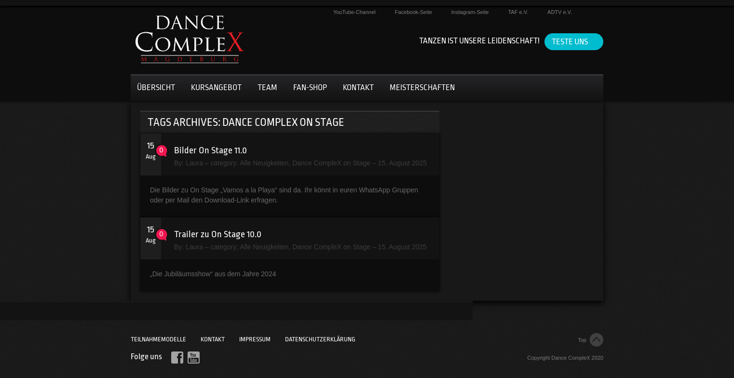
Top (582, 340)
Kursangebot (216, 87)
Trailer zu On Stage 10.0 (217, 234)
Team (267, 87)
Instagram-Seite (470, 12)
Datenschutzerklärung (320, 339)
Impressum (255, 339)
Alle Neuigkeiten (264, 163)
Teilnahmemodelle (158, 339)
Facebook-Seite (413, 12)
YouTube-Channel (354, 12)
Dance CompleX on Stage (331, 163)
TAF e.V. (518, 12)
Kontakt (358, 87)
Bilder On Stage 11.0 (210, 150)
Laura (194, 163)
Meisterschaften (422, 87)
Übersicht (156, 87)
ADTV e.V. (559, 12)
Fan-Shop (310, 87)
